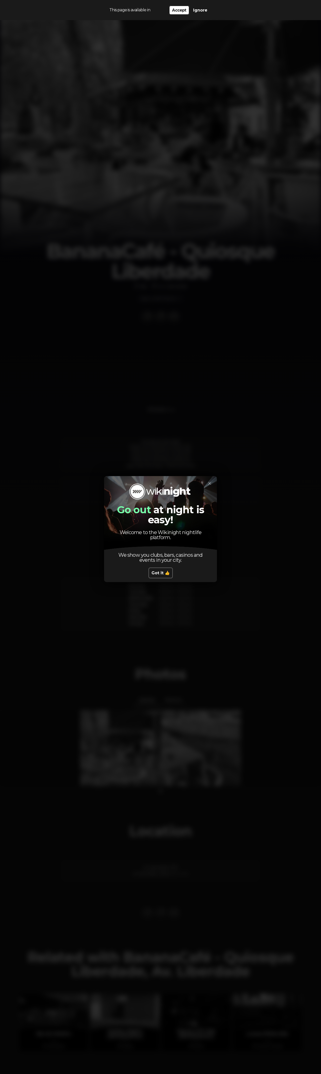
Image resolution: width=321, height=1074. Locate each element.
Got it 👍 (160, 573)
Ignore (200, 10)
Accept (179, 10)
